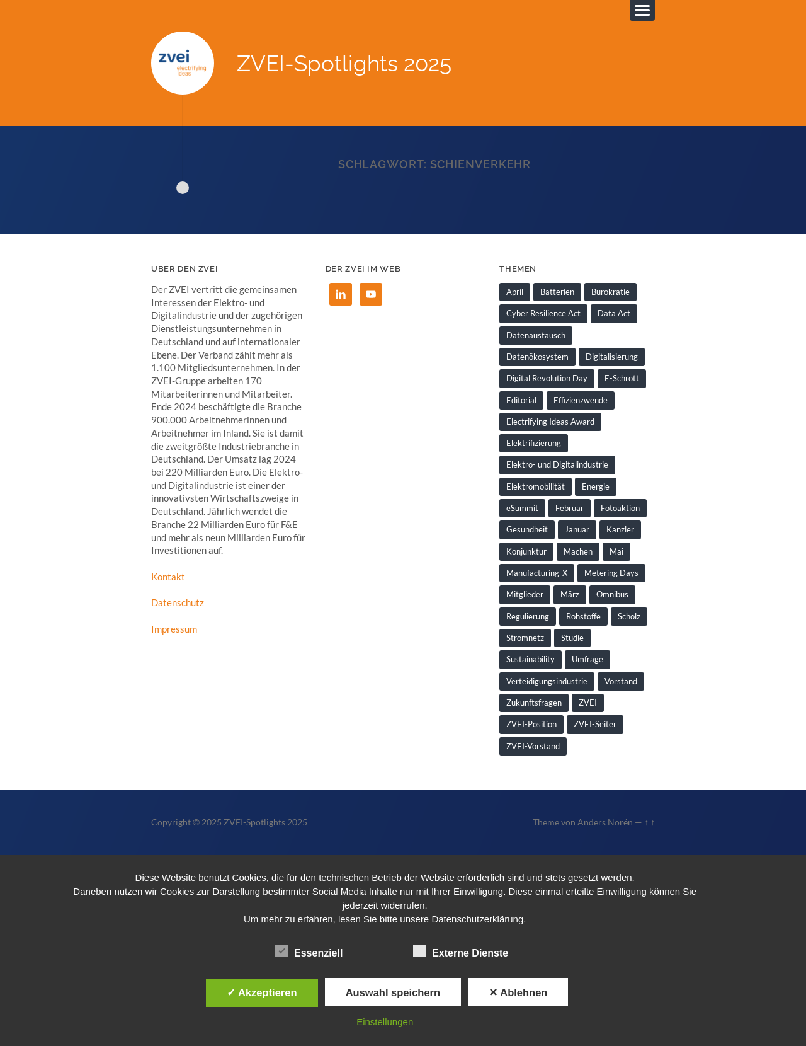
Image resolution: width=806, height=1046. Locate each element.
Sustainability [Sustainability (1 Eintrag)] (530, 659)
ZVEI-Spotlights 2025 (344, 63)
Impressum (174, 629)
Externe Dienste (460, 951)
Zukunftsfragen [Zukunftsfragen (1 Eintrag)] (534, 703)
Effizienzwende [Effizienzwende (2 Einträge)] (580, 400)
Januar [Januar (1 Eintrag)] (577, 529)
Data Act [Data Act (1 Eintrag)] (614, 313)
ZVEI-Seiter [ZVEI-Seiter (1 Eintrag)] (595, 724)
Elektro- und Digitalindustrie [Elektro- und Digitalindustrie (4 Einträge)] (557, 464)
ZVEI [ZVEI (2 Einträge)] (588, 703)
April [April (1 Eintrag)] (514, 292)
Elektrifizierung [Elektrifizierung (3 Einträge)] (533, 443)
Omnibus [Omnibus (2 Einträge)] (612, 594)
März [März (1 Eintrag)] (569, 594)
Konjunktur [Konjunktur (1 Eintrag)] (526, 551)
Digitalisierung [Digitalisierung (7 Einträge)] (612, 357)
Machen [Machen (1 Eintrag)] (578, 551)
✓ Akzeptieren (262, 992)
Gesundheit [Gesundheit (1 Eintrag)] (527, 529)
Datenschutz (177, 602)
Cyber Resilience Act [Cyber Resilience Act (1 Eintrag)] (543, 313)
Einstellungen (384, 1021)
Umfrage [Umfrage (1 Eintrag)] (587, 659)
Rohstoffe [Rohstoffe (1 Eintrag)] (583, 616)
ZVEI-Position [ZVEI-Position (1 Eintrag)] (531, 724)
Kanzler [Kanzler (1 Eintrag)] (620, 529)
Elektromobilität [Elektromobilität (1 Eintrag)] (535, 486)
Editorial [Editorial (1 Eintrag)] (521, 400)
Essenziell (309, 951)
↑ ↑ (649, 822)
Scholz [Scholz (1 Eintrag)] (629, 616)
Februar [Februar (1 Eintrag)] (569, 508)
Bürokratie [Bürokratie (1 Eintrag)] (610, 292)
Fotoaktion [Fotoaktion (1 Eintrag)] (620, 508)
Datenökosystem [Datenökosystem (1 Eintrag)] (537, 357)
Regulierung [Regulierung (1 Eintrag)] (527, 616)
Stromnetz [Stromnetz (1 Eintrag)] (525, 638)
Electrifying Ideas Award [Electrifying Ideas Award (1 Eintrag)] (550, 422)
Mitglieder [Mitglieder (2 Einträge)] (524, 594)
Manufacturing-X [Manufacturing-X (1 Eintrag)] (536, 573)
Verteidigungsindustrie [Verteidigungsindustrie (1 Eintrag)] (546, 681)
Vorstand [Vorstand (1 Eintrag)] (620, 681)
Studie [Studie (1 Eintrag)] (572, 638)
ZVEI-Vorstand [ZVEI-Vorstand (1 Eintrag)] (533, 746)
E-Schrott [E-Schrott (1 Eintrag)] (621, 378)
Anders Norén (605, 822)
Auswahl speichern (393, 992)
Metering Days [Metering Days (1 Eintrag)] (611, 573)
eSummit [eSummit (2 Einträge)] (522, 508)
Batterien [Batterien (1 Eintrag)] (557, 292)
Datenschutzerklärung (477, 919)
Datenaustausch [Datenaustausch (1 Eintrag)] (535, 335)
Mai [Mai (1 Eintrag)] (616, 551)
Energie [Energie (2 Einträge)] (596, 486)
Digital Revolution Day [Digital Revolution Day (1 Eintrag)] (546, 378)
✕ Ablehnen (518, 992)
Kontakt (168, 576)
